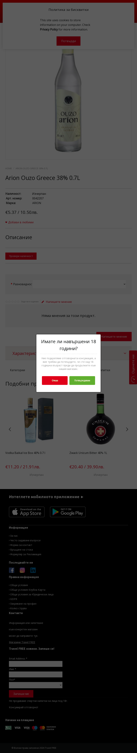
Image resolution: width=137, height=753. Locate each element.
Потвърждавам (82, 380)
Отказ (55, 380)
